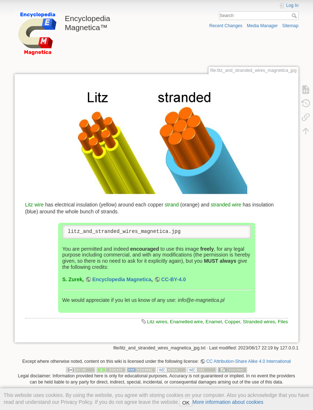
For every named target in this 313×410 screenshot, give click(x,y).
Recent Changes (225, 25)
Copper (232, 321)
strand (171, 205)
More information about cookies (227, 402)
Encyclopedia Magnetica (121, 279)
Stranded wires (259, 321)
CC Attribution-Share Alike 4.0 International (248, 361)
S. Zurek (72, 279)
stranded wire (226, 205)
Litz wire (34, 205)
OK (186, 403)
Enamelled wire (186, 321)
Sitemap (290, 25)
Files (283, 321)
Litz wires (157, 321)
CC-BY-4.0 (173, 279)
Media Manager (262, 25)
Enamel (214, 321)
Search (295, 15)
